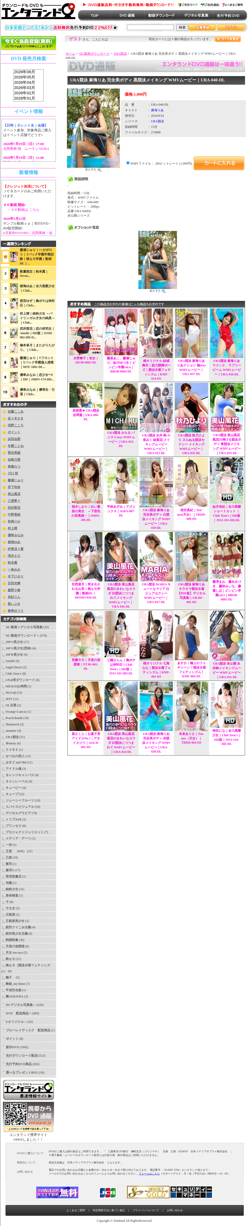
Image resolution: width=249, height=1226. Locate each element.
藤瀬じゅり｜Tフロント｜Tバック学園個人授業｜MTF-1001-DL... (37, 362)
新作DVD (12, 1047)
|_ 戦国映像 (9, 940)
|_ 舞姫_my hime (13, 984)
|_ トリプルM (11, 819)
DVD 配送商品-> (18, 1013)
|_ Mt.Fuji (8, 692)
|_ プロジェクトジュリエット (22, 832)
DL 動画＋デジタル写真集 (24, 627)
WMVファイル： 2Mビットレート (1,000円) (161, 163)
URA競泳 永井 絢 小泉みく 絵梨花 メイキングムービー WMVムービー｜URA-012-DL (156, 444)
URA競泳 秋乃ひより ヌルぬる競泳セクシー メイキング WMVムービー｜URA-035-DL (191, 444)
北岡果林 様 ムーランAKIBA (26, 149)
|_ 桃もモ (8, 959)
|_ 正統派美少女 (13, 921)
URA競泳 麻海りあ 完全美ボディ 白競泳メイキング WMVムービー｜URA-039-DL (156, 519)
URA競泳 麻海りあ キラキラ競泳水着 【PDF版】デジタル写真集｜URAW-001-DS (191, 593)
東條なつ (14, 466)
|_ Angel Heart (11, 667)
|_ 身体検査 (9, 895)
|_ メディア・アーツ (16, 838)
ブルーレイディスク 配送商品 (28, 1030)
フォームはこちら (149, 1173)
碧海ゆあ (14, 542)
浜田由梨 (14, 439)
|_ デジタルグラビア (16, 813)
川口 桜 (13, 473)
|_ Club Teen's (11, 673)
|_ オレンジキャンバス (17, 775)
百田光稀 (14, 583)
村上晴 (12, 528)
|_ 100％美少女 (12, 654)
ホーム (70, 53)
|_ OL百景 (8, 705)
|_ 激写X (7, 870)
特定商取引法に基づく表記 (109, 1210)
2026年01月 (28, 98)
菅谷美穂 (14, 453)
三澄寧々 (14, 501)
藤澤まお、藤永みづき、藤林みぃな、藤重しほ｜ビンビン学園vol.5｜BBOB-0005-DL (226, 590)
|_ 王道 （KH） (13, 851)
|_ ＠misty (8, 743)
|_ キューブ (9, 794)
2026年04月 (28, 82)
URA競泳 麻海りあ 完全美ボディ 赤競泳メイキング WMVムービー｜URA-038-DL (156, 742)
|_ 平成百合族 (11, 990)
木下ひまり (16, 576)
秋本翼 (12, 563)
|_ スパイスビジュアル (17, 807)
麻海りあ (157, 110)
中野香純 (14, 514)
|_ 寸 (5, 902)
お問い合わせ (175, 1210)
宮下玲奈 (14, 487)
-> (22, 635)
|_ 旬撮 (6, 883)
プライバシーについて (146, 1210)
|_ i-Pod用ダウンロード (18, 680)
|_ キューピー (11, 788)
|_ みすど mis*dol (13, 762)
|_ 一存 (6, 845)
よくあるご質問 (75, 1210)
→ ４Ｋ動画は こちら (21, 210)
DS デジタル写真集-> (21, 1005)
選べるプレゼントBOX (22, 1072)
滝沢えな (14, 556)
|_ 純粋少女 (9, 889)
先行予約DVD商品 (19, 1064)
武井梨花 (14, 508)
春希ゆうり (16, 611)
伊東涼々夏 (16, 549)
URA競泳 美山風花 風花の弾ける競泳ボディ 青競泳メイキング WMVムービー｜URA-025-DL (226, 444)
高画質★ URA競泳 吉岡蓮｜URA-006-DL (86, 415)
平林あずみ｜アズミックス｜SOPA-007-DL (121, 511)
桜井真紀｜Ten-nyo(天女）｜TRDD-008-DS (191, 514)
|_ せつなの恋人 (13, 756)
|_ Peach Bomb (11, 718)
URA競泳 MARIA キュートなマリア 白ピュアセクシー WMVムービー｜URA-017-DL (156, 593)
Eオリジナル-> (16, 1022)
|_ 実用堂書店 (11, 876)
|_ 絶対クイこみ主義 (16, 927)
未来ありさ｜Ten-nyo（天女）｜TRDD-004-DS (191, 738)
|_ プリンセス (11, 826)
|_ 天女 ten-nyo (12, 952)
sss (28, 85)
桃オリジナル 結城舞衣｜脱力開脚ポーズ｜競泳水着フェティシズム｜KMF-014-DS (156, 369)
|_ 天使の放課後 (13, 946)
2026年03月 (28, 88)
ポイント (14, 432)
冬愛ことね (16, 446)
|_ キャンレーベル (14, 781)
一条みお (14, 569)
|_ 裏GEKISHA (12, 996)
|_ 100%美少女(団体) (16, 648)
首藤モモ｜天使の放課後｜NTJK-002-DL (86, 664)
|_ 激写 (6, 864)
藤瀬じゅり (16, 480)
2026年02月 (28, 93)
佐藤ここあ (16, 411)
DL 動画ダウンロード (94, 53)
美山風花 (14, 494)
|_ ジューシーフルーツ (17, 800)
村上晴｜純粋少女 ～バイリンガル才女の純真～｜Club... (37, 318)
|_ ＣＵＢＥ (9, 750)
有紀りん (14, 597)
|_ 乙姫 (6, 857)
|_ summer (9, 731)
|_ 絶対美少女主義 (14, 933)
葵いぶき (14, 604)
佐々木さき (16, 418)
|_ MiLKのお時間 (14, 686)
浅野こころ (16, 425)
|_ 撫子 (8, 977)
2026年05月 (28, 77)
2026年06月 (28, 72)
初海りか (14, 521)
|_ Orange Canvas (13, 712)
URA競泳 (120, 53)
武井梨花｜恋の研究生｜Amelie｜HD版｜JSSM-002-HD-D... (37, 333)
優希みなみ (16, 535)
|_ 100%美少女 (12, 642)
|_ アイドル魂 (11, 769)
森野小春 (14, 590)
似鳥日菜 (14, 460)
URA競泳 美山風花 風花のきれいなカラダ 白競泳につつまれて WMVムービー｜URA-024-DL (121, 743)
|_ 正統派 (8, 914)
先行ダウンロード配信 (22, 1055)
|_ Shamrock (10, 724)
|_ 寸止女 (8, 908)
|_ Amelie (8, 661)
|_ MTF (6, 699)
